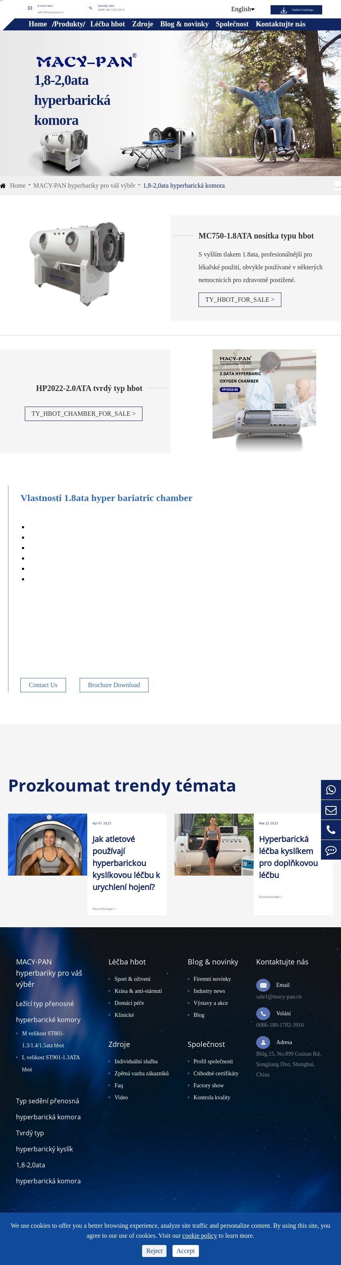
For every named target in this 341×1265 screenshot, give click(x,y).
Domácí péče (129, 1003)
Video (121, 1098)
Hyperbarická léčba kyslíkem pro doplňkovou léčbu (288, 857)
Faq (118, 1086)
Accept (186, 1250)
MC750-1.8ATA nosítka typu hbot (256, 235)
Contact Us (43, 685)
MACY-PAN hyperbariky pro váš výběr (84, 185)
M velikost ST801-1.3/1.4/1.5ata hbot (43, 1039)
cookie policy (200, 1235)
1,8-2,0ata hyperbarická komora (184, 185)
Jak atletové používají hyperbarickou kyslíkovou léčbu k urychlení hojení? (126, 863)
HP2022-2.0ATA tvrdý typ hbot (89, 388)
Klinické (124, 1015)
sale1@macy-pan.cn (50, 12)
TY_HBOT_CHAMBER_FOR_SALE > (84, 413)
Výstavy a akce (211, 1003)
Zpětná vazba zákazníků (141, 1074)
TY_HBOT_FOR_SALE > (240, 299)
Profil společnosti (213, 1062)
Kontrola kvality (212, 1098)
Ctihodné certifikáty (216, 1074)
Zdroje (142, 24)
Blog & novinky (184, 24)
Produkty (68, 24)
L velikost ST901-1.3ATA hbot (51, 1064)
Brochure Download (114, 685)
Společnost (232, 24)
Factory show (209, 1086)
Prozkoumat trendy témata (122, 785)
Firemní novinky (212, 979)
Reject (154, 1250)
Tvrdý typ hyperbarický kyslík (44, 1141)
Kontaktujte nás (281, 24)
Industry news (209, 991)
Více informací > (104, 909)
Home (38, 24)
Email (282, 985)
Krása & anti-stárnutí (138, 991)
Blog (199, 1015)
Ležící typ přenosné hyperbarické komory (48, 1011)
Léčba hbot (107, 24)
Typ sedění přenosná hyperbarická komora (48, 1109)
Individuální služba (136, 1062)
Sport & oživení (132, 979)
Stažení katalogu (302, 9)
